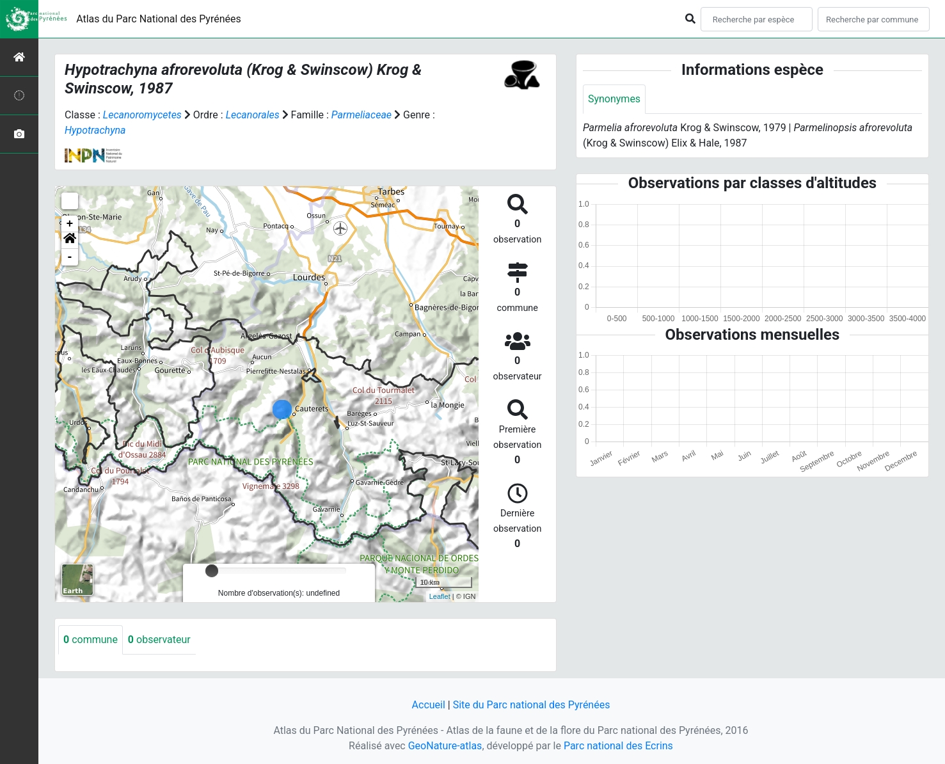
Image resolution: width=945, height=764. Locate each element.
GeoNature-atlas (445, 746)
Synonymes (614, 99)
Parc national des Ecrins (618, 746)
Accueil (428, 705)
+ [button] (70, 224)
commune (90, 639)
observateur (159, 639)
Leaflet (439, 596)
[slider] (211, 570)
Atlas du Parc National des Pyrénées (158, 19)
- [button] (70, 257)
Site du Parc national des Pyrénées (531, 705)
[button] (69, 240)
